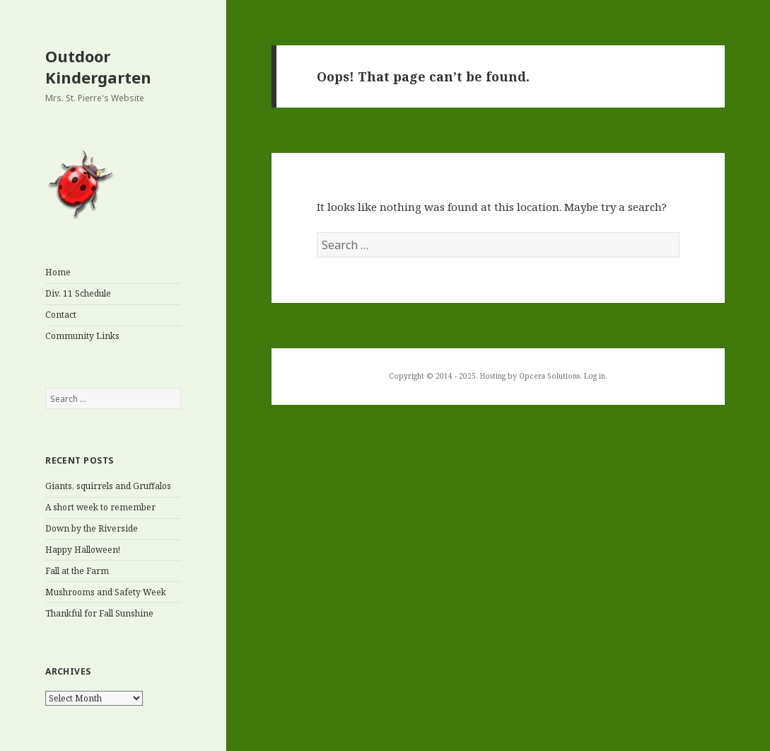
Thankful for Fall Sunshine (99, 613)
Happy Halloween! (82, 550)
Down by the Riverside (91, 528)
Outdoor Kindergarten (98, 66)
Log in (594, 376)
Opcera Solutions (549, 376)
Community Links (82, 336)
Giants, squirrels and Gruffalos (108, 486)
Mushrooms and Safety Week (105, 592)
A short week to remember (100, 507)
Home (58, 272)
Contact (60, 315)
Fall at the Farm (77, 571)
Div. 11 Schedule (78, 293)
